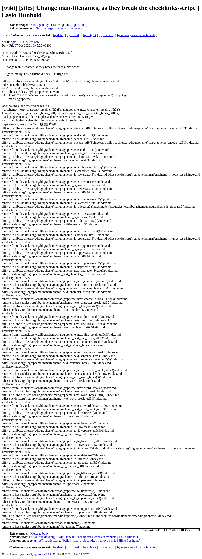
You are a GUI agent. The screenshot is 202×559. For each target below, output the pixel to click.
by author (107, 35)
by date (58, 35)
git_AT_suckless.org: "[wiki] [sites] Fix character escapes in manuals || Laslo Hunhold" (84, 537)
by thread (73, 35)
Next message (44, 28)
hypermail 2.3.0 (42, 554)
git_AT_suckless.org (25, 42)
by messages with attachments (136, 35)
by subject (89, 35)
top (74, 24)
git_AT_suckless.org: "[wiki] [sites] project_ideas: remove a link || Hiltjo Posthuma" (87, 540)
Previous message (69, 28)
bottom (81, 24)
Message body (39, 24)
